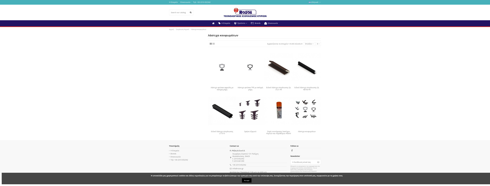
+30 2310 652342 (239, 165)
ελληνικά (315, 2)
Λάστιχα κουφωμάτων (307, 131)
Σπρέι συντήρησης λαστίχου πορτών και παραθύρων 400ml (278, 132)
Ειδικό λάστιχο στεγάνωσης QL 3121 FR (278, 88)
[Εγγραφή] (318, 162)
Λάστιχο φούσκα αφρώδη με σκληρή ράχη (222, 88)
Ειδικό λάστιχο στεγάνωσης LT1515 (222, 132)
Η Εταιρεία (173, 2)
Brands (173, 153)
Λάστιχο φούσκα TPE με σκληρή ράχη (250, 88)
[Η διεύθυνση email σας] (303, 162)
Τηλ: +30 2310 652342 (201, 2)
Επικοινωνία (185, 2)
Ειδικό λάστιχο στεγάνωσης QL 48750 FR (306, 88)
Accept (246, 180)
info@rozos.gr (238, 168)
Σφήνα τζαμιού (250, 131)
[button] (240, 23)
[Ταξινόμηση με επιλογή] (309, 44)
